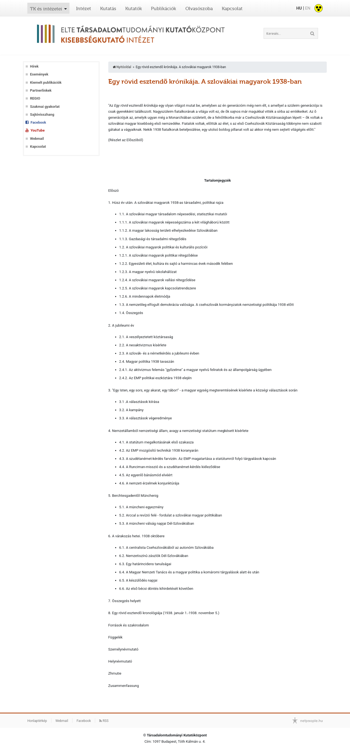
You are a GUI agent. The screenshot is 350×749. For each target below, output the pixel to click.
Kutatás (108, 8)
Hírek (34, 66)
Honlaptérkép (37, 721)
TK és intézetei (46, 8)
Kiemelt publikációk (46, 82)
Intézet (83, 8)
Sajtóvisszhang (42, 114)
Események (39, 74)
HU (299, 8)
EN (307, 8)
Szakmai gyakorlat (45, 106)
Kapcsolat (232, 8)
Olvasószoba (199, 8)
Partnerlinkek (41, 90)
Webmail (37, 138)
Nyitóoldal (122, 67)
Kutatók (133, 8)
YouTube (38, 130)
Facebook (38, 122)
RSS (104, 721)
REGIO (35, 98)
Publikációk (163, 8)
